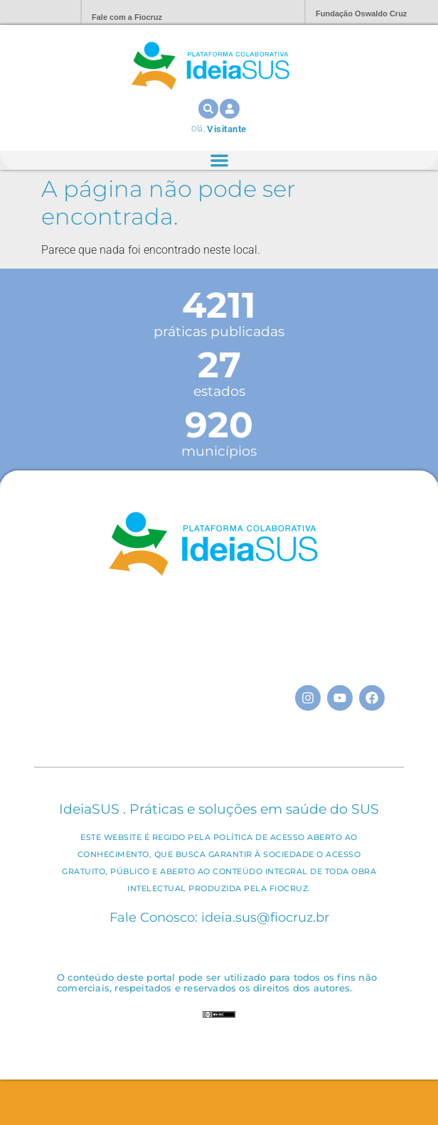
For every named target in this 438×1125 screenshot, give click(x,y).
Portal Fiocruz (35, 12)
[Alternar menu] (219, 160)
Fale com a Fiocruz (127, 17)
